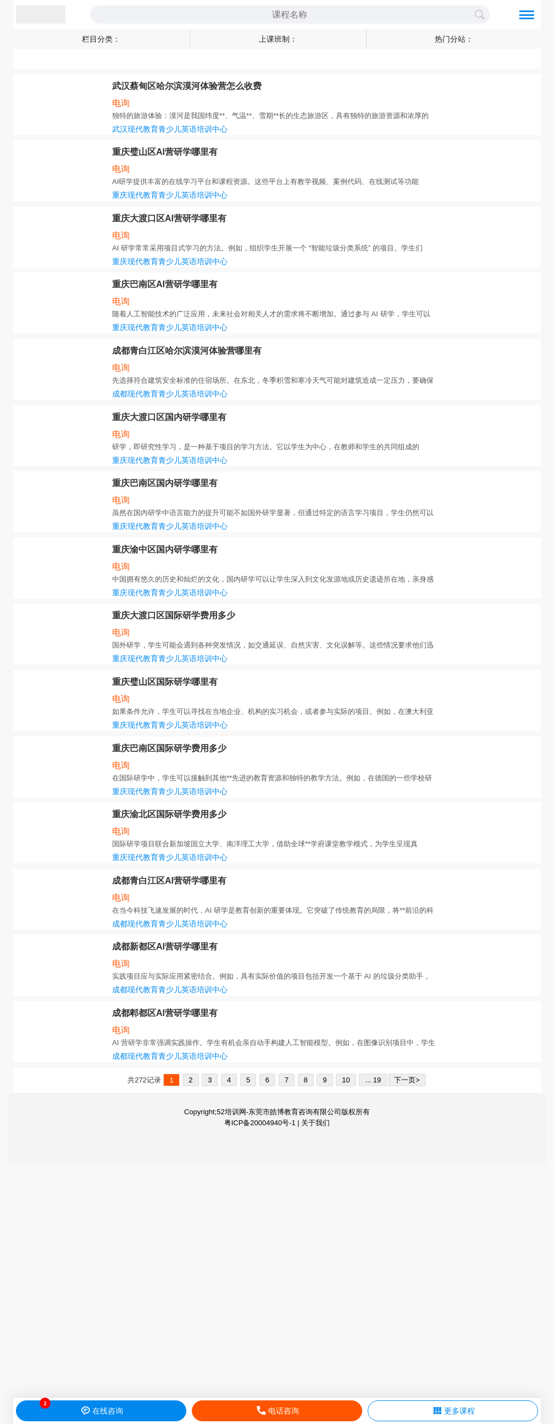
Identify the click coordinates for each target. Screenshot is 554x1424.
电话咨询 (277, 1411)
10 (346, 1080)
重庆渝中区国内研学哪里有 (165, 549)
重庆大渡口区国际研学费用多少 (173, 615)
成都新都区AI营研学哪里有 (165, 946)
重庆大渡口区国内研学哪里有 (169, 417)
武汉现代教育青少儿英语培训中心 (170, 129)
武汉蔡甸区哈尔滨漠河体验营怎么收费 (187, 86)
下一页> (407, 1080)
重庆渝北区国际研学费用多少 (169, 814)
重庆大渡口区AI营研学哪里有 (169, 218)
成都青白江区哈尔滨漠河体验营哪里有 (187, 350)
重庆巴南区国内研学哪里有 (165, 483)
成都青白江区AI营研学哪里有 (169, 880)
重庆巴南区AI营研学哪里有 (165, 284)
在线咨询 (101, 1411)
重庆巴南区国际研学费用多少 (169, 748)
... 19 (373, 1080)
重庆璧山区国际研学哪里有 (165, 681)
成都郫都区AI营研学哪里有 (165, 1013)
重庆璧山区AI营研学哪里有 (165, 152)
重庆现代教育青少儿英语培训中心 (170, 195)
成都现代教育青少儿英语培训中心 (170, 393)
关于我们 (315, 1123)
